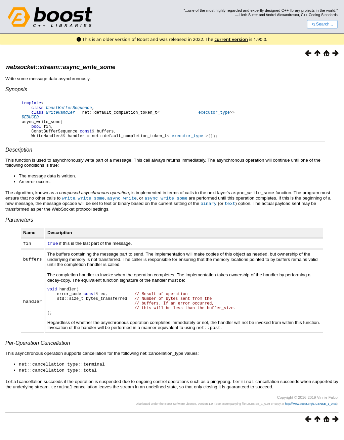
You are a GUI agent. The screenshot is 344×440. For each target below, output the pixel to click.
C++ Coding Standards (319, 15)
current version (231, 39)
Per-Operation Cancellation (37, 355)
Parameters (19, 227)
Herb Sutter (249, 15)
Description (18, 158)
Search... (322, 24)
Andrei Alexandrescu (282, 15)
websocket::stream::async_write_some (60, 67)
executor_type (214, 115)
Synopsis (16, 89)
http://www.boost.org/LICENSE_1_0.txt (311, 415)
